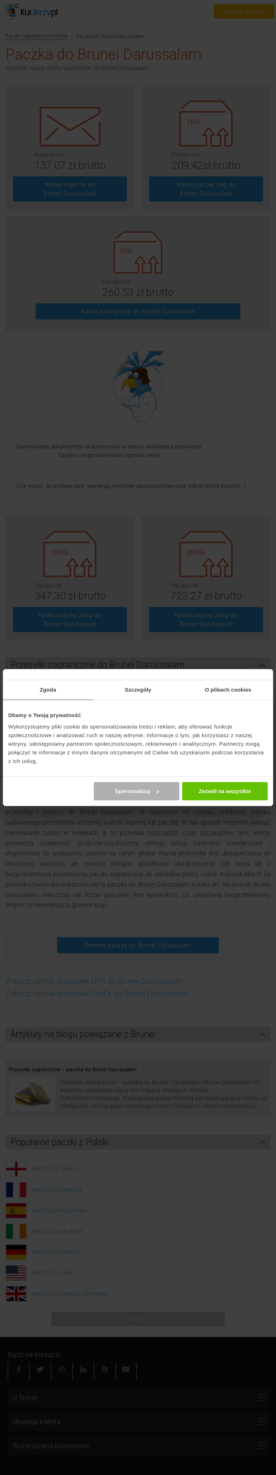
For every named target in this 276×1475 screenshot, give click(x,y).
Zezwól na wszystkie (225, 791)
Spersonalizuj (137, 791)
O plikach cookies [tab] (228, 690)
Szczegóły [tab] (138, 690)
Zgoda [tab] (48, 690)
